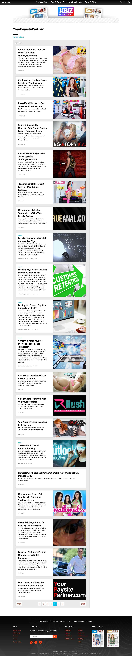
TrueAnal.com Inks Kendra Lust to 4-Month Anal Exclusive (31, 187)
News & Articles (18, 37)
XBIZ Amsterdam (83, 636)
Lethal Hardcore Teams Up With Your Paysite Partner (31, 584)
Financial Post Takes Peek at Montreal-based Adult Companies (32, 555)
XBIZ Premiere (69, 639)
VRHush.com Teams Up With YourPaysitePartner (32, 400)
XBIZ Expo (81, 639)
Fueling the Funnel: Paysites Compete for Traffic (32, 306)
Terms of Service (83, 655)
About (15, 639)
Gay (81, 2)
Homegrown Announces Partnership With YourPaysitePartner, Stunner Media (48, 474)
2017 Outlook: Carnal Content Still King (28, 447)
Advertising (16, 633)
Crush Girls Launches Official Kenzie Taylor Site (32, 377)
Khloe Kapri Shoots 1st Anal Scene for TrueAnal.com (31, 104)
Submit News (17, 630)
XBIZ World (68, 636)
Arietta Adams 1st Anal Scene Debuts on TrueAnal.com (32, 81)
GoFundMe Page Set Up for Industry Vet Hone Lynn (31, 524)
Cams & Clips (90, 2)
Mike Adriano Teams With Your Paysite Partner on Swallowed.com (30, 497)
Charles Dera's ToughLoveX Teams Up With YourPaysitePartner (31, 156)
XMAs (79, 642)
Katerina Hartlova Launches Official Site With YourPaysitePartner (31, 52)
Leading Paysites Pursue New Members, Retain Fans (32, 271)
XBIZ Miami (81, 633)
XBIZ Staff (21, 463)
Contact (15, 636)
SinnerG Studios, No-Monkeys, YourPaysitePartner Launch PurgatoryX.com (32, 128)
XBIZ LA (80, 630)
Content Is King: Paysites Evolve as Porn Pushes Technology (30, 344)
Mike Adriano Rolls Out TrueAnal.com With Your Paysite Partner (30, 213)
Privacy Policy (17, 642)
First (19, 604)
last (83, 604)
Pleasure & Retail (70, 2)
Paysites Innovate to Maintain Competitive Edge (32, 239)
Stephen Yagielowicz (23, 258)
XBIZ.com (68, 630)
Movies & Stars (42, 2)
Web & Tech (56, 2)
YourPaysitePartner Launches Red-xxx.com (32, 423)
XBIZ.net (67, 633)
